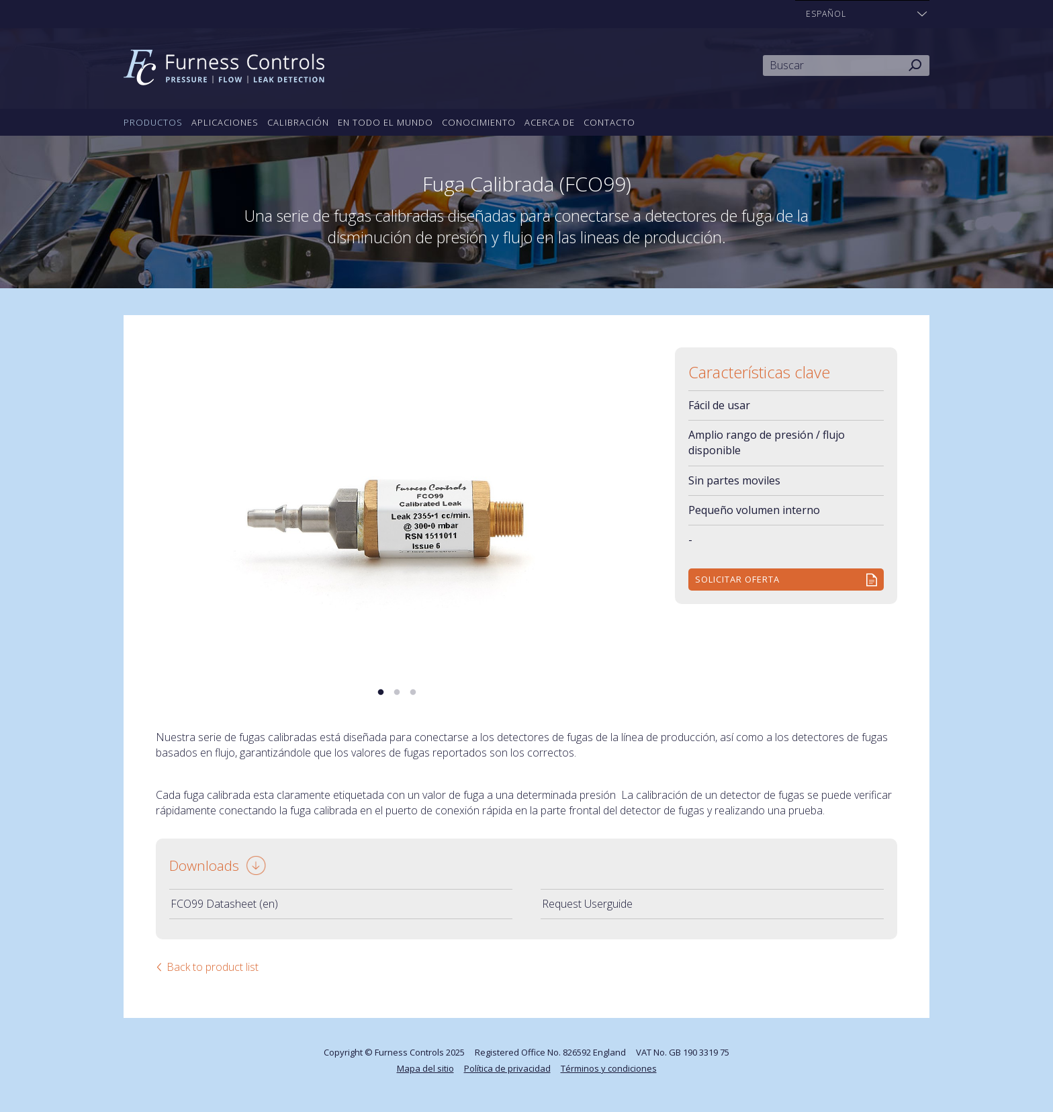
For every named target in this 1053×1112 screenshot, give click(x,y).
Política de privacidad (507, 1068)
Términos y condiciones (609, 1068)
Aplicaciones (225, 122)
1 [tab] (380, 692)
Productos (153, 122)
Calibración (298, 122)
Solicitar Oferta (737, 579)
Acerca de (549, 122)
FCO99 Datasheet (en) (224, 903)
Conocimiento (479, 122)
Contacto (609, 122)
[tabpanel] (397, 508)
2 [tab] (397, 692)
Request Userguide (587, 903)
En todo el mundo (385, 122)
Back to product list (213, 966)
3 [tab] (413, 692)
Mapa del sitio (425, 1068)
